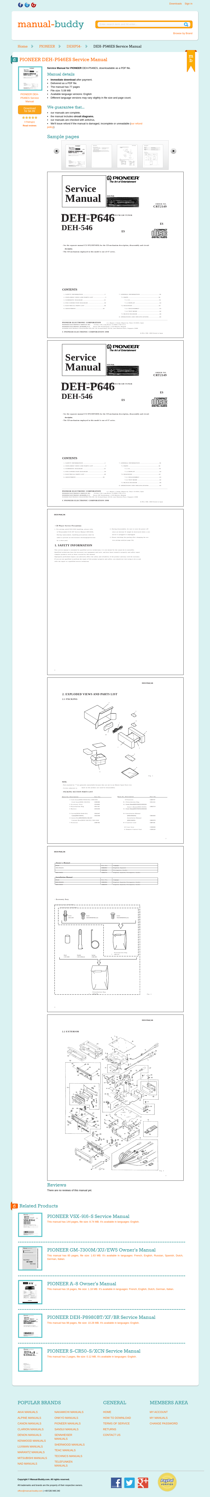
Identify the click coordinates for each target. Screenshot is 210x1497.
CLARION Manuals (31, 1429)
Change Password (164, 1423)
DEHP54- (74, 46)
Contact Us (112, 1434)
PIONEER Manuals (68, 1423)
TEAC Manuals (65, 1450)
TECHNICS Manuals (68, 1456)
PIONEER (47, 46)
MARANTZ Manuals (31, 1452)
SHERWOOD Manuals (70, 1444)
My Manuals (159, 1417)
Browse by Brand (183, 33)
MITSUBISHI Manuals (32, 1458)
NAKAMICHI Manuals (69, 1412)
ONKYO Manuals (66, 1417)
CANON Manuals (29, 1423)
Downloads (175, 3)
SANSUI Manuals (67, 1429)
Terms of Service (116, 1423)
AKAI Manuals (28, 1412)
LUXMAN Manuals (30, 1446)
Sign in (189, 3)
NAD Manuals (27, 1463)
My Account (159, 1412)
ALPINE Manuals (29, 1417)
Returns (109, 1429)
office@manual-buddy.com (30, 1491)
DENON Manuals (29, 1434)
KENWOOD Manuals (32, 1440)
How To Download (117, 1417)
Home (23, 46)
